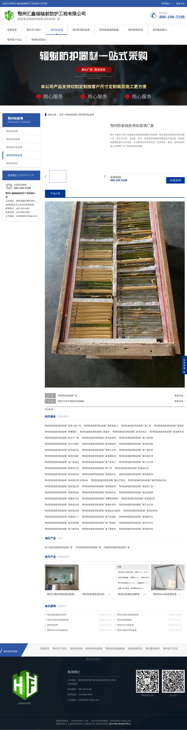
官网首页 (12, 30)
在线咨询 (175, 180)
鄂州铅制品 (12, 163)
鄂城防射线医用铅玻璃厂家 (117, 547)
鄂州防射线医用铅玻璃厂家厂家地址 (62, 462)
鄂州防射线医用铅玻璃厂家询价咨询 (140, 510)
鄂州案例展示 (160, 30)
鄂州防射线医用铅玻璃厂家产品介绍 (136, 504)
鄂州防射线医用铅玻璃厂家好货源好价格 (147, 480)
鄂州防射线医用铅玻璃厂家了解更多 (99, 529)
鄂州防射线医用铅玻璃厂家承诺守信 (62, 468)
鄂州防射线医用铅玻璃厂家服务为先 (62, 498)
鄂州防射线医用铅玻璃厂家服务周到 (99, 504)
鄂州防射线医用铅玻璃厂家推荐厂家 (136, 486)
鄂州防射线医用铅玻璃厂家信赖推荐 (99, 444)
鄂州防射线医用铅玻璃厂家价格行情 (136, 456)
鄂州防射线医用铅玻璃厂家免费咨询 (99, 456)
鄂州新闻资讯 (135, 30)
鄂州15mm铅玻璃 (149, 625)
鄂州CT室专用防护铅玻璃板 (71, 401)
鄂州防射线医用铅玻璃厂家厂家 (136, 425)
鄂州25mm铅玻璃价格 (79, 630)
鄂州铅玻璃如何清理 (79, 614)
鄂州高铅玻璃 (13, 139)
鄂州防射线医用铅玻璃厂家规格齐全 (99, 474)
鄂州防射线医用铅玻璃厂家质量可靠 (167, 432)
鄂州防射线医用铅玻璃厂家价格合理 (62, 510)
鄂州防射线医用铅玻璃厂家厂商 (97, 468)
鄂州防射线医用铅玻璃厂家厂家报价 (99, 523)
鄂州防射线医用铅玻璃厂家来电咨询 (136, 474)
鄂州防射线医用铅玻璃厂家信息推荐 (136, 492)
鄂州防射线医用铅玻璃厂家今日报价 (62, 444)
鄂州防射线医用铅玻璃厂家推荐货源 (62, 492)
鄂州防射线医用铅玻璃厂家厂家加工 (99, 462)
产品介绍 (55, 193)
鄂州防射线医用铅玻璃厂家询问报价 (62, 456)
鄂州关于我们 (33, 30)
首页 (61, 114)
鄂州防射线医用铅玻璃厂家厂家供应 (136, 450)
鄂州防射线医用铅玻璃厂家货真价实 (62, 450)
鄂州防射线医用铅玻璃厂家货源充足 (138, 498)
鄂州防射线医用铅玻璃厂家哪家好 (61, 432)
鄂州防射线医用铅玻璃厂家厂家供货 (136, 438)
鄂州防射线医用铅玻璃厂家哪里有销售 (100, 498)
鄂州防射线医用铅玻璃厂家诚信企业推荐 (101, 510)
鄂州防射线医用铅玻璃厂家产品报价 (99, 517)
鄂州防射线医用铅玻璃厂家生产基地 (108, 480)
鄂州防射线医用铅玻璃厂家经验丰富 (99, 492)
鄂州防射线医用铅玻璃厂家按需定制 (62, 486)
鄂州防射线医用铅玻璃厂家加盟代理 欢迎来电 (66, 480)
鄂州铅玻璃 (57, 30)
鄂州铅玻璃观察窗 (109, 30)
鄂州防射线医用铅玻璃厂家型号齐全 (136, 523)
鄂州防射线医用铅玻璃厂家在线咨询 (99, 438)
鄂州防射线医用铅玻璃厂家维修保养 (99, 486)
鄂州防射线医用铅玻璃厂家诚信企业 (132, 468)
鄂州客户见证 (14, 39)
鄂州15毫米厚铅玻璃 (149, 630)
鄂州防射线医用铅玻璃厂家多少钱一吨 (63, 425)
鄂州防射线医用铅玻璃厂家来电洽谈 (62, 504)
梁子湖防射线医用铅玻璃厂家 (59, 547)
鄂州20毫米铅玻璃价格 (149, 614)
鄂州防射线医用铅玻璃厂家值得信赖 (136, 444)
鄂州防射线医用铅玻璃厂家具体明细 (62, 523)
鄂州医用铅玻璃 (81, 30)
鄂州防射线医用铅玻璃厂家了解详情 (62, 529)
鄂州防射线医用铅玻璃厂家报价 (169, 425)
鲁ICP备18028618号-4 (120, 724)
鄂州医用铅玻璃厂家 (67, 395)
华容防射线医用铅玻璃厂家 (88, 547)
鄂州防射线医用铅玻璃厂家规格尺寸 (62, 517)
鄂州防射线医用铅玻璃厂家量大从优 (99, 450)
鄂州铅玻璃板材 (149, 620)
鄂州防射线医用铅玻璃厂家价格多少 (101, 425)
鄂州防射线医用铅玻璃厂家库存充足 (130, 432)
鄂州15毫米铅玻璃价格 (79, 620)
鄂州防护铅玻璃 (14, 147)
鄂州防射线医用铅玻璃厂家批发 (95, 432)
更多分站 (180, 3)
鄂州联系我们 (38, 39)
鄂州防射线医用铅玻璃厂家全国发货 (62, 474)
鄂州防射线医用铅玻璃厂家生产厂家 (62, 438)
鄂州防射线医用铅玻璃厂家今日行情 (136, 462)
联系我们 (165, 3)
